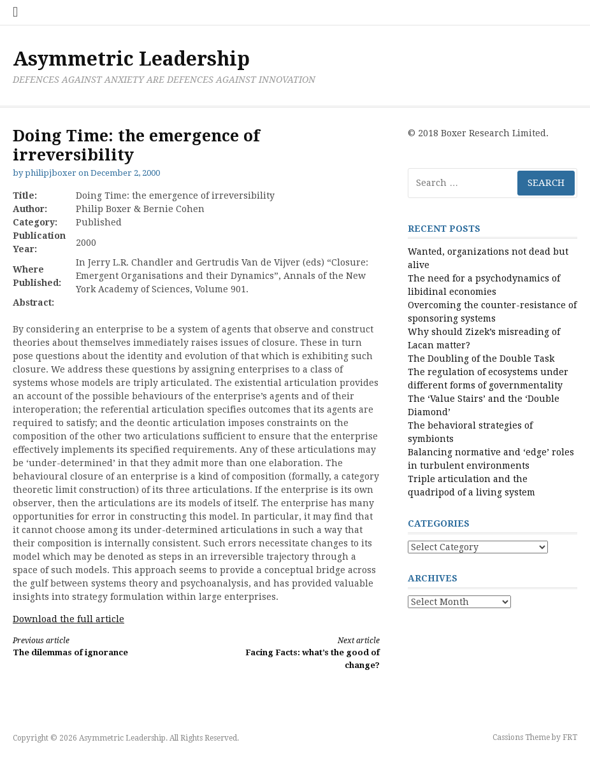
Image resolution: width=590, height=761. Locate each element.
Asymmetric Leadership (131, 59)
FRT (570, 737)
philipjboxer (50, 173)
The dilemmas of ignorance (95, 646)
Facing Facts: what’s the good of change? (297, 652)
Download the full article (68, 619)
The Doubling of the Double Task (481, 358)
